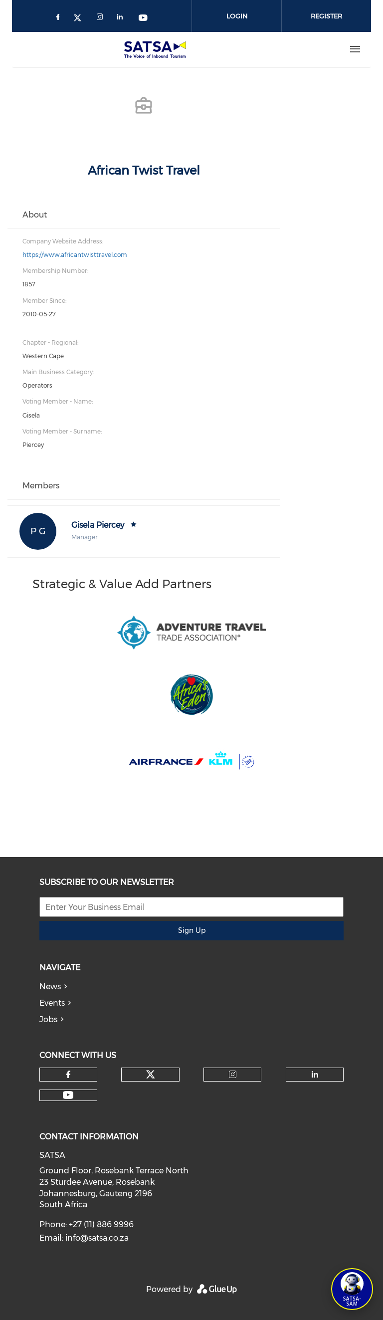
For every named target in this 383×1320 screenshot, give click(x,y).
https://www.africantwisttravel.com (74, 254)
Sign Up (191, 930)
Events (52, 1003)
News (50, 986)
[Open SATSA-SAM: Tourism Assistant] (352, 1289)
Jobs (48, 1019)
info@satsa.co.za (97, 1238)
